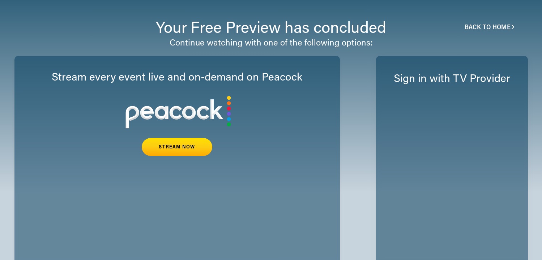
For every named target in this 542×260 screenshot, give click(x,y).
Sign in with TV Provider (452, 79)
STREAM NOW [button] (177, 147)
